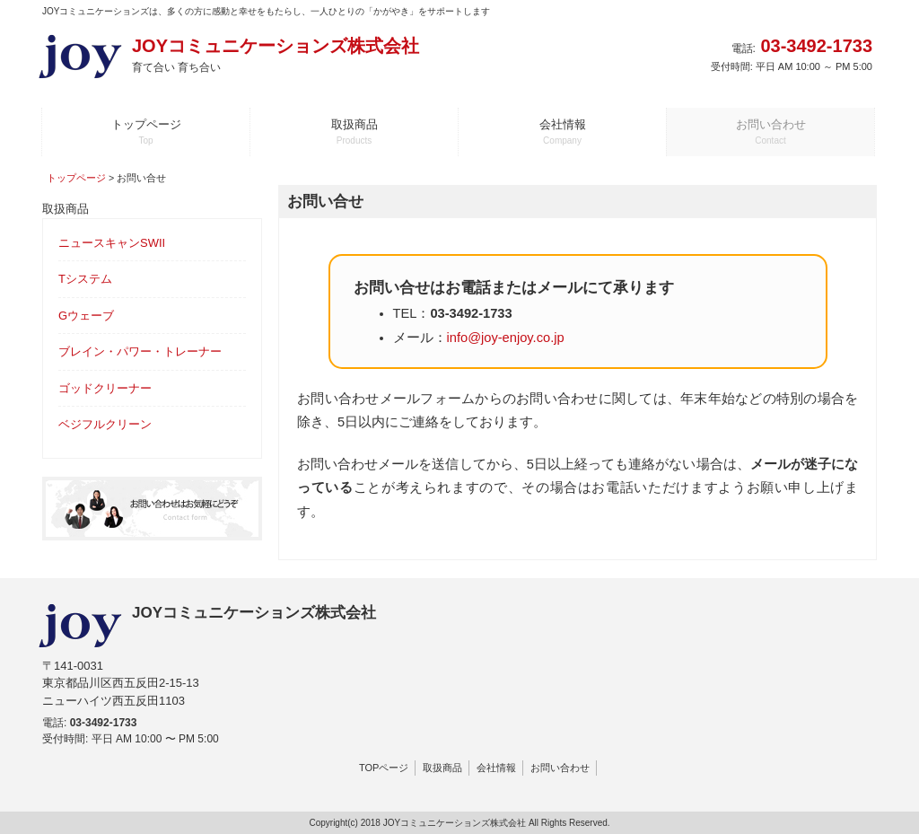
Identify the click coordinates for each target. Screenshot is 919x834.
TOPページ (383, 767)
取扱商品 (442, 767)
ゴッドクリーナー (105, 388)
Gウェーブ (86, 315)
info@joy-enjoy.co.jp (506, 337)
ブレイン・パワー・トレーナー (140, 351)
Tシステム (85, 278)
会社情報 (496, 767)
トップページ (76, 177)
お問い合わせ (560, 767)
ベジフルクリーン (105, 424)
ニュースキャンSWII (111, 243)
